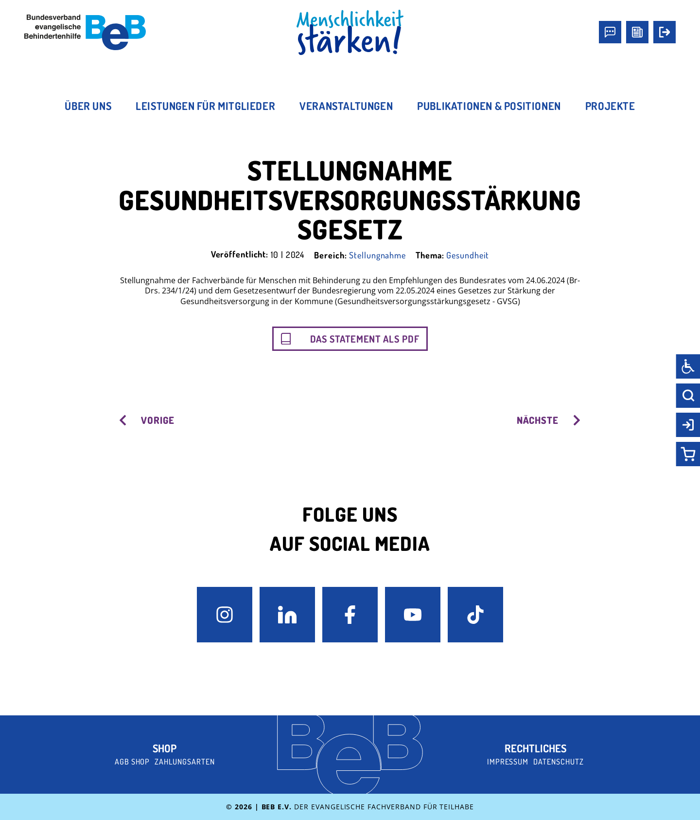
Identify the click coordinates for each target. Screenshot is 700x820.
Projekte (610, 105)
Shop (164, 748)
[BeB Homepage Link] (350, 32)
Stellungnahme (377, 255)
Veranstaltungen (346, 105)
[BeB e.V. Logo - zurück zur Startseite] (85, 32)
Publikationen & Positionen (489, 105)
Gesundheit (467, 255)
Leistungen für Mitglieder (205, 105)
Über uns (88, 105)
